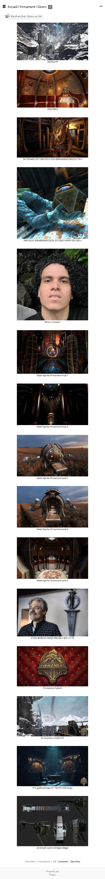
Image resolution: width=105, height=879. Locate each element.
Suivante (63, 861)
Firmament (27, 7)
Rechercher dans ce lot (26, 16)
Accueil (12, 7)
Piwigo (52, 874)
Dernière (75, 861)
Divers (42, 7)
